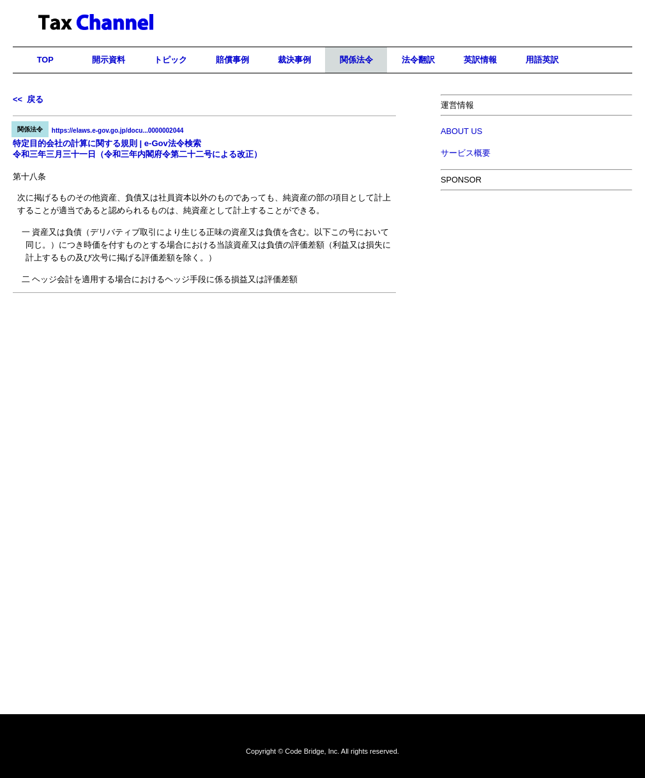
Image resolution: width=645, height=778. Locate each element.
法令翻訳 (418, 59)
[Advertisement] (204, 354)
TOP (45, 59)
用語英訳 (542, 59)
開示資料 (108, 59)
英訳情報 (480, 59)
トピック (170, 59)
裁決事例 (294, 59)
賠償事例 (232, 59)
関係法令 (356, 59)
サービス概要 (465, 153)
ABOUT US (461, 131)
